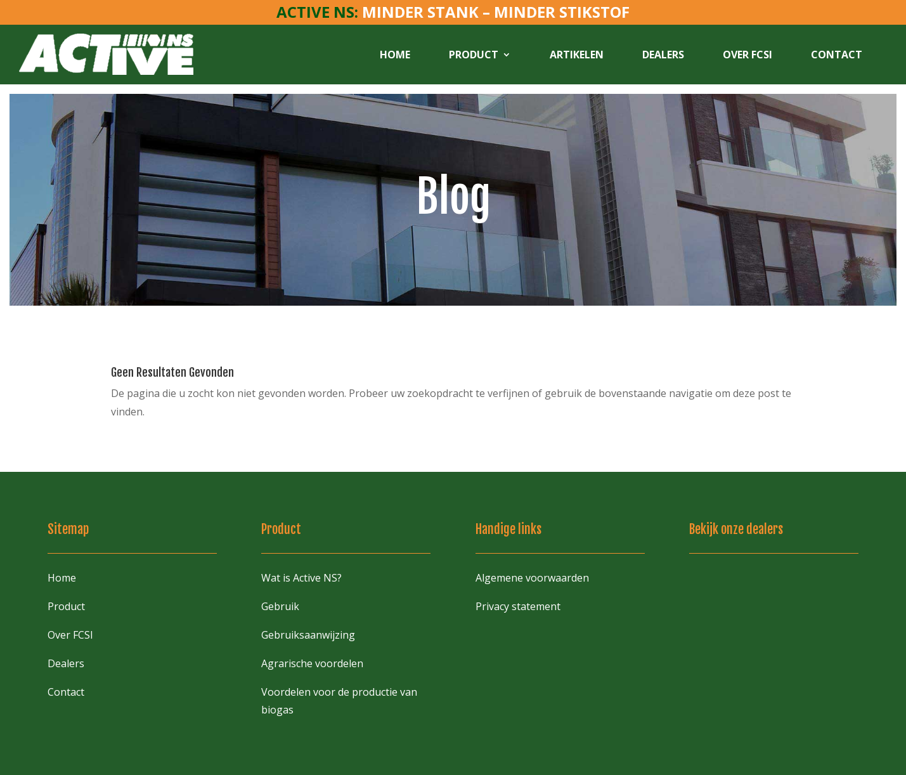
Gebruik (280, 606)
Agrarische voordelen (312, 663)
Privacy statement (518, 606)
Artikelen (577, 55)
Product (473, 55)
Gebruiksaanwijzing (308, 635)
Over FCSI (747, 55)
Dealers (663, 55)
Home (395, 55)
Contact (836, 55)
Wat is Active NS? (301, 578)
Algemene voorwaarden (532, 578)
